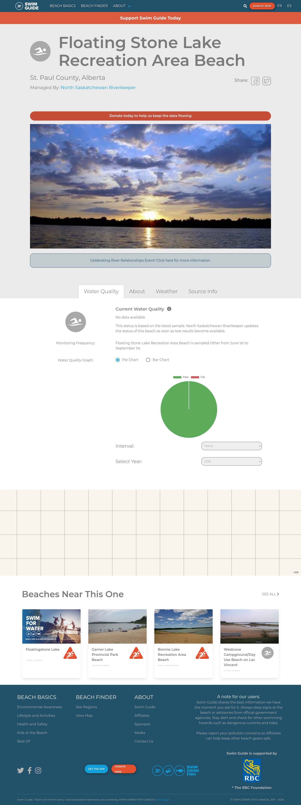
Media (139, 733)
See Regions (86, 707)
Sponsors (142, 724)
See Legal (163, 799)
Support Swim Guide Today (150, 18)
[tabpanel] (150, 387)
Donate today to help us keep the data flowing (150, 116)
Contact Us (143, 741)
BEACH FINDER (94, 6)
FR (279, 6)
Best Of (23, 741)
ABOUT (119, 6)
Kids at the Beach (32, 733)
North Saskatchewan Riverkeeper (98, 87)
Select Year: (129, 461)
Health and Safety (32, 724)
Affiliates (141, 716)
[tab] (101, 291)
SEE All (270, 594)
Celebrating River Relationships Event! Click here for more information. (150, 260)
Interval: (125, 446)
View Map (84, 716)
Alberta (93, 78)
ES (289, 6)
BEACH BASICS (63, 6)
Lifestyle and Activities (36, 716)
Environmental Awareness (39, 707)
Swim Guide (144, 707)
